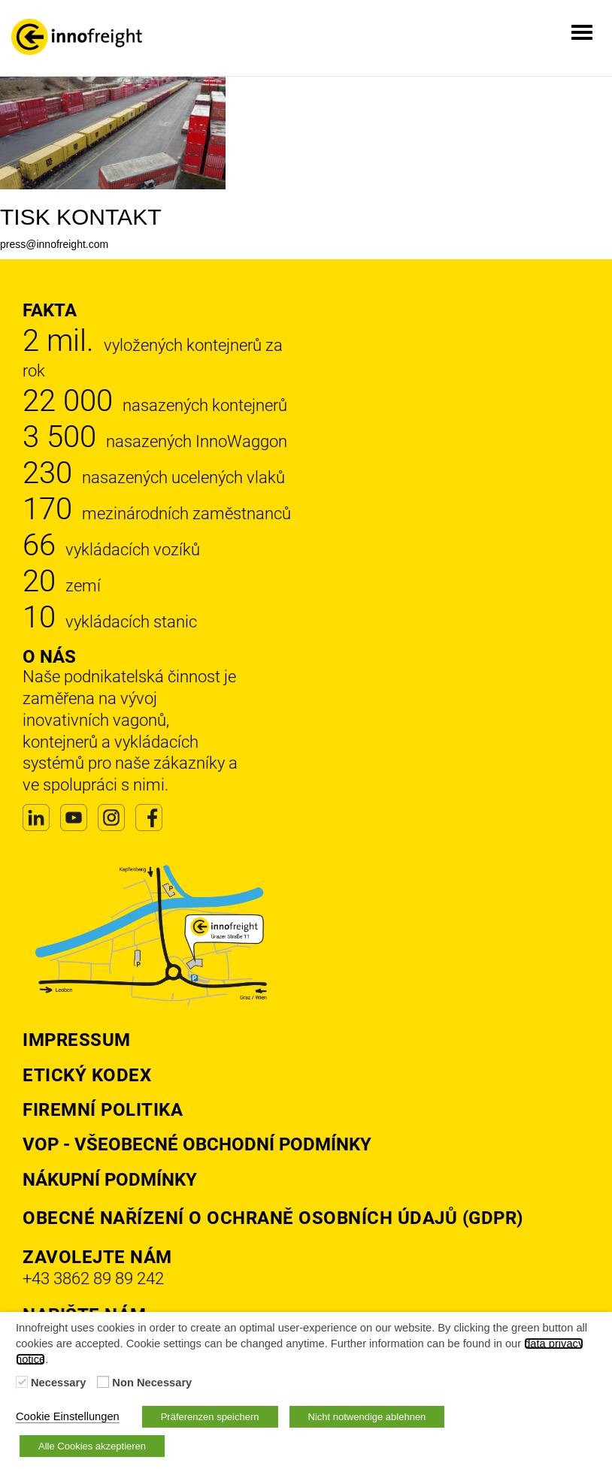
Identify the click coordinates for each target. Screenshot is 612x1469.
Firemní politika (103, 1109)
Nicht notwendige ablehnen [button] (367, 1416)
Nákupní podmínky (110, 1179)
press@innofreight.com (54, 244)
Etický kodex (87, 1075)
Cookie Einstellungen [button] (68, 1416)
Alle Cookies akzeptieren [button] (92, 1446)
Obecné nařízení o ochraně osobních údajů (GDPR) (273, 1218)
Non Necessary (152, 1383)
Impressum (77, 1039)
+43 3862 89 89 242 (93, 1278)
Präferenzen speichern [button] (210, 1416)
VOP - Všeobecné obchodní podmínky (197, 1144)
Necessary (58, 1383)
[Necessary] (22, 1382)
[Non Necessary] (103, 1382)
